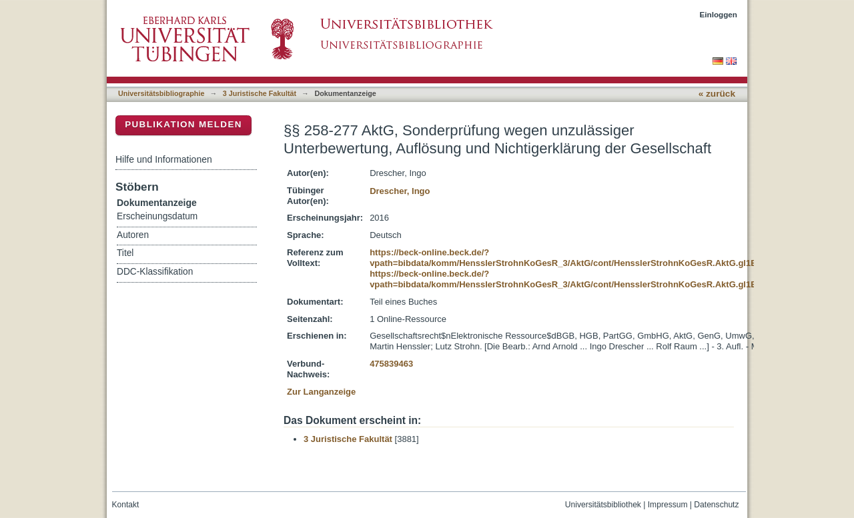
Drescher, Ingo (400, 191)
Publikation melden (183, 124)
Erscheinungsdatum (157, 216)
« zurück (717, 94)
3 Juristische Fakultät (259, 93)
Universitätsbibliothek (603, 504)
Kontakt (125, 504)
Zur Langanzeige (321, 392)
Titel (125, 253)
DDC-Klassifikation (155, 272)
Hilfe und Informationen (163, 159)
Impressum (668, 504)
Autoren (133, 235)
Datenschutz (716, 504)
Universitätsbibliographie (161, 93)
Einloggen (719, 14)
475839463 (391, 364)
